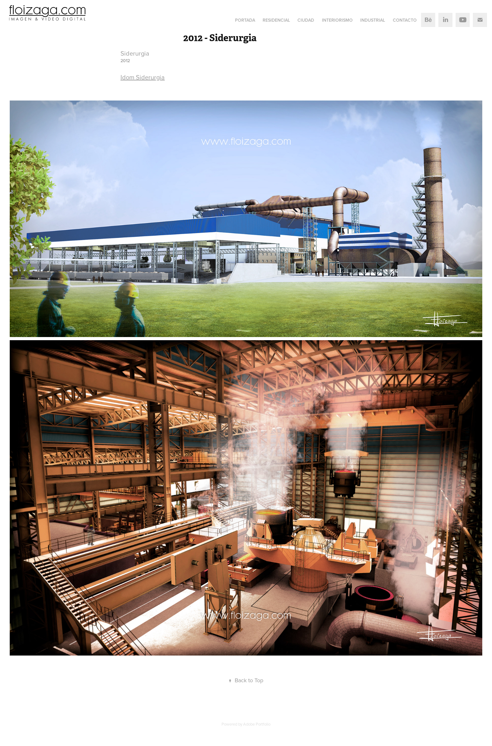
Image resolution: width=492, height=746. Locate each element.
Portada (245, 20)
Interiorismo (337, 20)
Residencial (276, 20)
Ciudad (305, 20)
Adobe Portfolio (256, 724)
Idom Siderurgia (142, 77)
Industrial (372, 20)
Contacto (405, 20)
